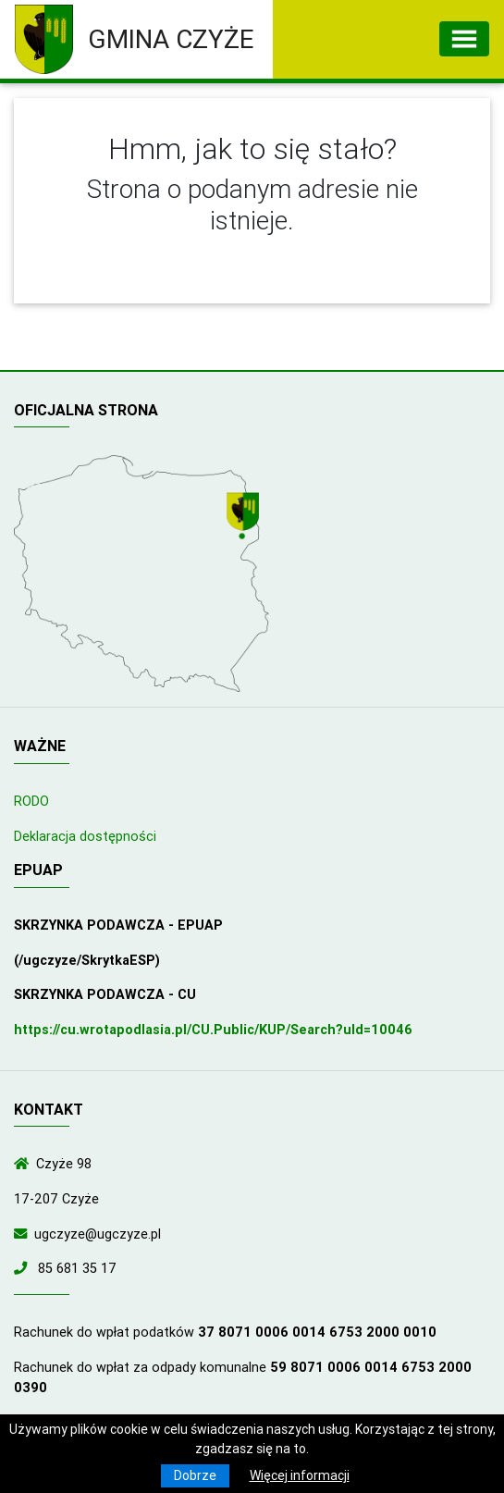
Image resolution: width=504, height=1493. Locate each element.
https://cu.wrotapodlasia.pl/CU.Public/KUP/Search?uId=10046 (213, 1029)
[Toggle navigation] (464, 38)
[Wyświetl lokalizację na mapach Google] (245, 518)
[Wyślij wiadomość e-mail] (24, 1234)
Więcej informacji (300, 1475)
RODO (31, 801)
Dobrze (195, 1475)
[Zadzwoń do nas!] (24, 1268)
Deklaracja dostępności (85, 836)
